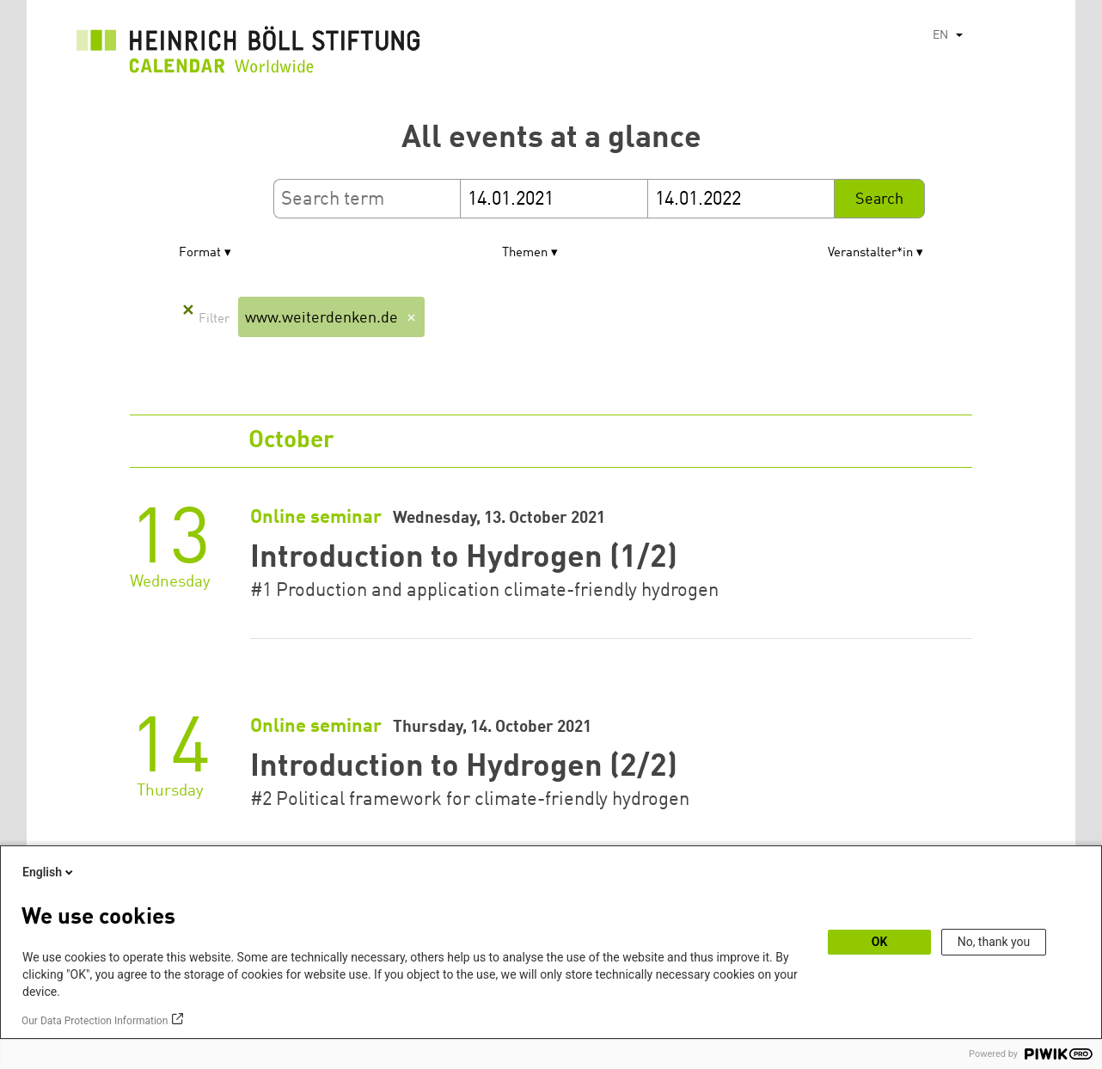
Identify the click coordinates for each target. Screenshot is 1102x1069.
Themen (525, 253)
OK (880, 942)
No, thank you (994, 942)
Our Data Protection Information (94, 1021)
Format (200, 253)
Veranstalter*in (870, 253)
